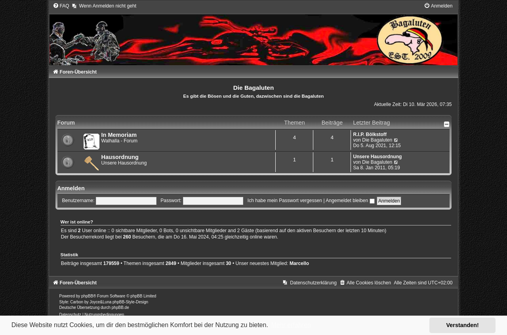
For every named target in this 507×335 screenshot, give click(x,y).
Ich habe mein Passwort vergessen (285, 200)
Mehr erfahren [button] (291, 325)
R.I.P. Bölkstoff (369, 134)
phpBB (87, 296)
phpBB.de (120, 307)
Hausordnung (120, 157)
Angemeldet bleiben (350, 200)
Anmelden (71, 188)
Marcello (299, 263)
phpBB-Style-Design (130, 302)
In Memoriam (119, 135)
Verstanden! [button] (462, 325)
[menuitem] (61, 6)
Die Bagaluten (377, 140)
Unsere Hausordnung (377, 156)
